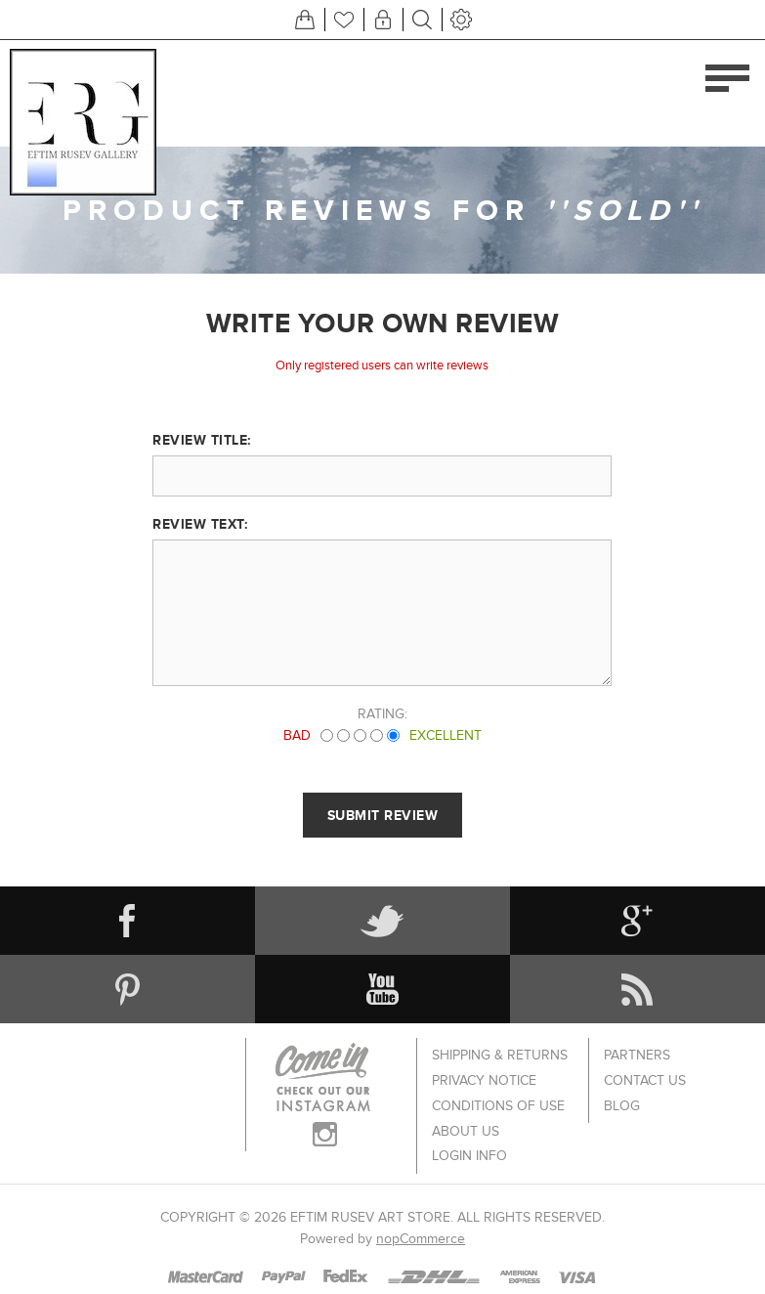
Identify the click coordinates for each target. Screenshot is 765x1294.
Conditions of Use (498, 1094)
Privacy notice (484, 1073)
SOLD (624, 210)
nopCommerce (420, 1216)
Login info (469, 1135)
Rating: (382, 714)
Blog (622, 1094)
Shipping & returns (500, 1053)
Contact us (645, 1073)
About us (465, 1114)
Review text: (199, 524)
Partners (637, 1053)
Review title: (201, 440)
